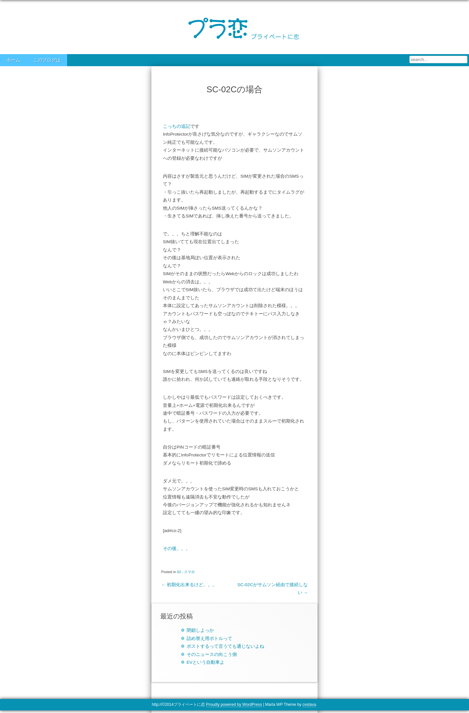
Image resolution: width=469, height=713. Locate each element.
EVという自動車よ (205, 662)
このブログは (47, 60)
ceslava (309, 704)
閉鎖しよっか (200, 630)
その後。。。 (176, 548)
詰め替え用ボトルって (209, 638)
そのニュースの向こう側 (212, 654)
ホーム (13, 60)
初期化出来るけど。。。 (189, 584)
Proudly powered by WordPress (234, 704)
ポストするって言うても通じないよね (225, 646)
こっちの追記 (176, 126)
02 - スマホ (186, 572)
